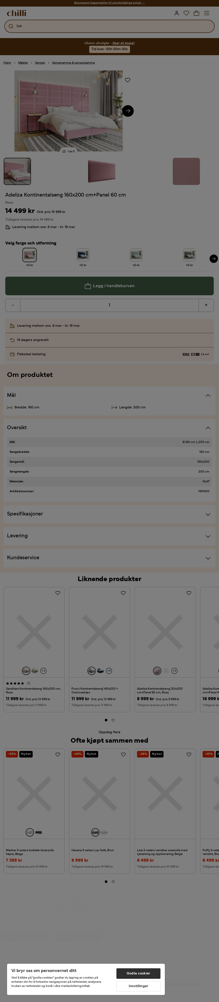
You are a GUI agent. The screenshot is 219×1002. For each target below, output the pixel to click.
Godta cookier (138, 973)
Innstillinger (138, 986)
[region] (86, 979)
